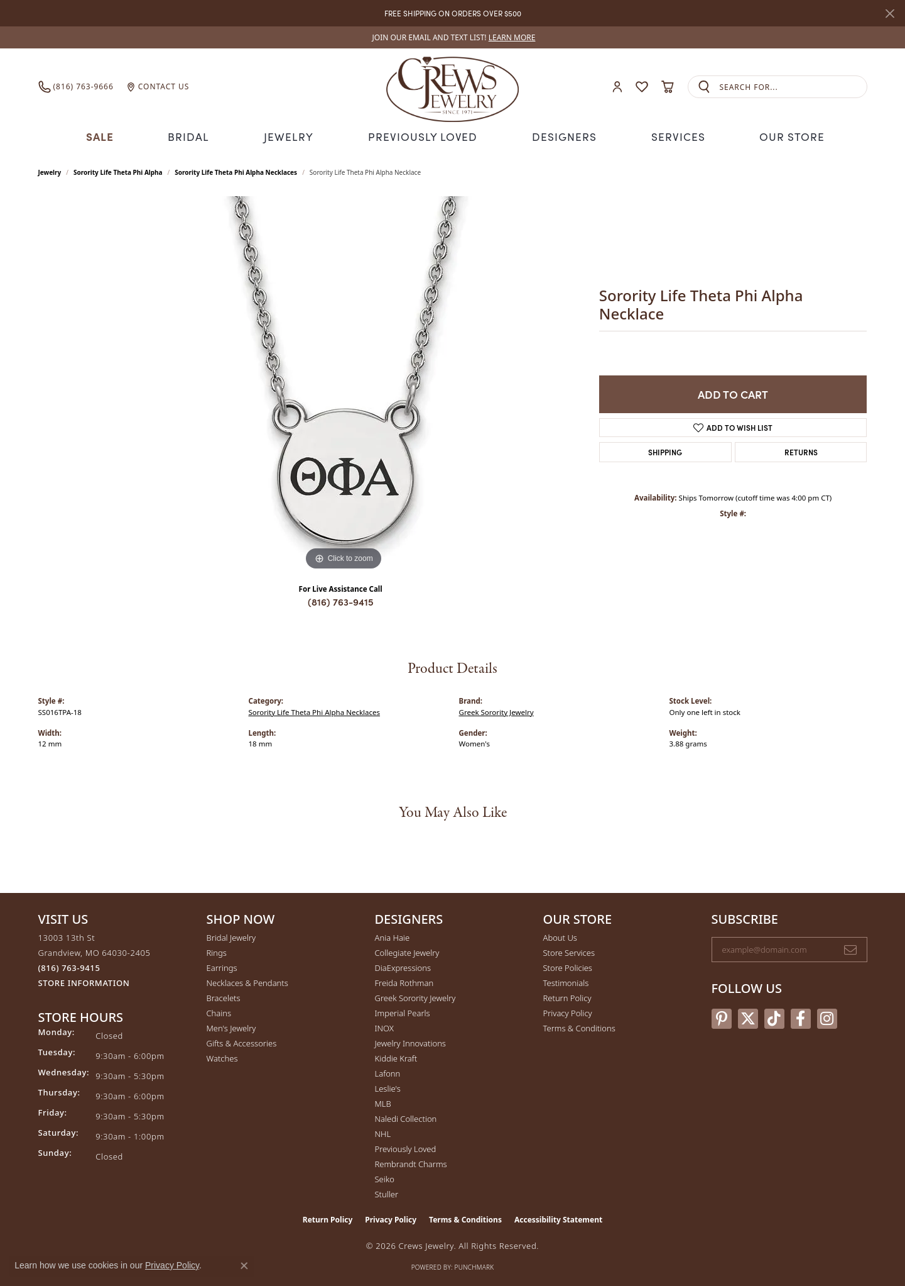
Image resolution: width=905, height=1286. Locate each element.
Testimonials (566, 981)
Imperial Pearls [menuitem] (402, 1011)
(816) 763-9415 (341, 600)
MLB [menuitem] (383, 1102)
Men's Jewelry (231, 1027)
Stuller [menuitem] (387, 1193)
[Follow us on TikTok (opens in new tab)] (774, 1017)
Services (672, 136)
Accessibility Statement (558, 1218)
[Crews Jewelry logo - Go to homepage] (452, 86)
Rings (217, 951)
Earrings (222, 966)
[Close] (889, 13)
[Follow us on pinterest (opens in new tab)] (722, 1017)
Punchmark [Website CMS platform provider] (474, 1265)
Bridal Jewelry (231, 936)
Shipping (665, 450)
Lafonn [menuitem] (388, 1072)
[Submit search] (704, 87)
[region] (343, 383)
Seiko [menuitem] (384, 1177)
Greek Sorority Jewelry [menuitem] (415, 996)
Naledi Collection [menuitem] (406, 1117)
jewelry (50, 171)
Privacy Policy (567, 1011)
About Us (560, 936)
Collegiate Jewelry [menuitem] (407, 951)
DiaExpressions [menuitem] (403, 966)
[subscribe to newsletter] (850, 948)
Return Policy (567, 996)
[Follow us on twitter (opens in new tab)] (748, 1017)
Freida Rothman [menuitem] (404, 981)
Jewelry (293, 136)
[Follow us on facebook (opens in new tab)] (801, 1017)
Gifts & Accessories (242, 1042)
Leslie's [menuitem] (388, 1087)
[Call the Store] (69, 966)
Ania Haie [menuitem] (392, 936)
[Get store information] (84, 982)
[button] (617, 87)
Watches (222, 1057)
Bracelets (224, 996)
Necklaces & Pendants (247, 981)
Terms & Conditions (579, 1027)
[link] (453, 37)
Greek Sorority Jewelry (496, 710)
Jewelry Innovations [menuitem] (410, 1042)
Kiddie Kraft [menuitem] (396, 1057)
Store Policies (567, 966)
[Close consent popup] (244, 1266)
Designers (560, 136)
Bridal (194, 136)
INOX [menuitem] (384, 1027)
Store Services (569, 951)
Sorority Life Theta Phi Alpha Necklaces (236, 171)
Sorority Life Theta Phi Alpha (118, 171)
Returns (801, 450)
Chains (219, 1011)
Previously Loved (423, 136)
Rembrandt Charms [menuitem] (411, 1162)
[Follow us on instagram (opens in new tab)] (827, 1017)
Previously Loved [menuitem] (405, 1147)
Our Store (786, 136)
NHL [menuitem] (383, 1132)
